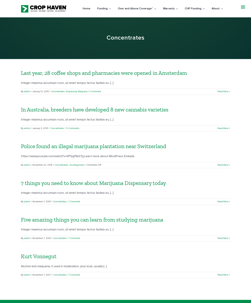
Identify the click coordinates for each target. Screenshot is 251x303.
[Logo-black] (44, 6)
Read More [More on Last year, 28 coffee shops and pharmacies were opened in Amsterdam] (223, 91)
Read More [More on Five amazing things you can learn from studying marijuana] (223, 238)
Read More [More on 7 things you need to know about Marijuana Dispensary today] (223, 202)
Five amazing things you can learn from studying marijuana (92, 219)
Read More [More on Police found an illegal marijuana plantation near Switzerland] (223, 165)
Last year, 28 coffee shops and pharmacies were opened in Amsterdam (104, 73)
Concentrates (58, 91)
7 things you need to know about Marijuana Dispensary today (93, 183)
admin (27, 91)
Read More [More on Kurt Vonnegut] (223, 275)
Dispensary (71, 91)
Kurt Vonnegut (38, 256)
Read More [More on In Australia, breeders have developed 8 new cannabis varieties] (223, 128)
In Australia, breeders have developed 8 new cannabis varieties (94, 109)
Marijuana (83, 91)
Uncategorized (76, 165)
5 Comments (72, 128)
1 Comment (95, 91)
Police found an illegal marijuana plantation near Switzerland (93, 146)
